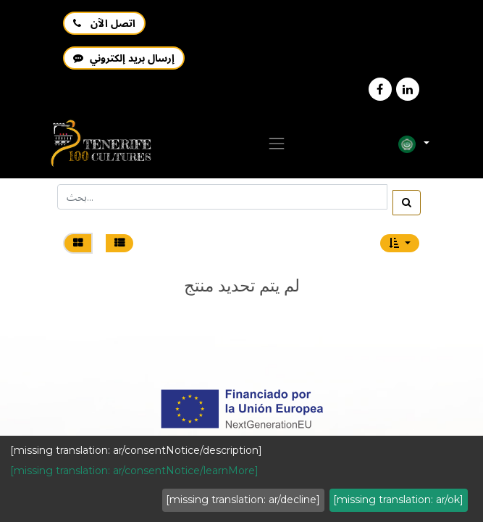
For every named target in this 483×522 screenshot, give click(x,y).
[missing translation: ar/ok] (398, 499)
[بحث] (406, 202)
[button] (400, 243)
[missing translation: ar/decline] (243, 499)
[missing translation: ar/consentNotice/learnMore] (134, 470)
